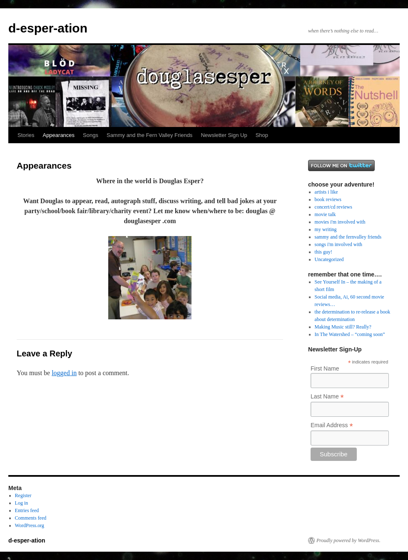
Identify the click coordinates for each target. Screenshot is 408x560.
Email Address (332, 425)
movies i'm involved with (340, 222)
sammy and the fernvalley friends (348, 237)
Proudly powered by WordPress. (348, 540)
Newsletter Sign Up (224, 135)
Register (23, 495)
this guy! (323, 252)
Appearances (58, 135)
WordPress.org (29, 525)
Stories (25, 135)
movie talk (325, 214)
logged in (64, 372)
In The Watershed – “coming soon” (350, 334)
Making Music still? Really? (343, 327)
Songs (90, 135)
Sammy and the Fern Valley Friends (149, 135)
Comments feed (31, 518)
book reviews (328, 199)
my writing (326, 229)
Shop (262, 135)
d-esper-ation (47, 28)
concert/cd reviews (333, 207)
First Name (325, 368)
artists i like (326, 192)
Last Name (327, 397)
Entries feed (27, 510)
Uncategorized (329, 259)
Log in (21, 503)
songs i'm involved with (339, 244)
